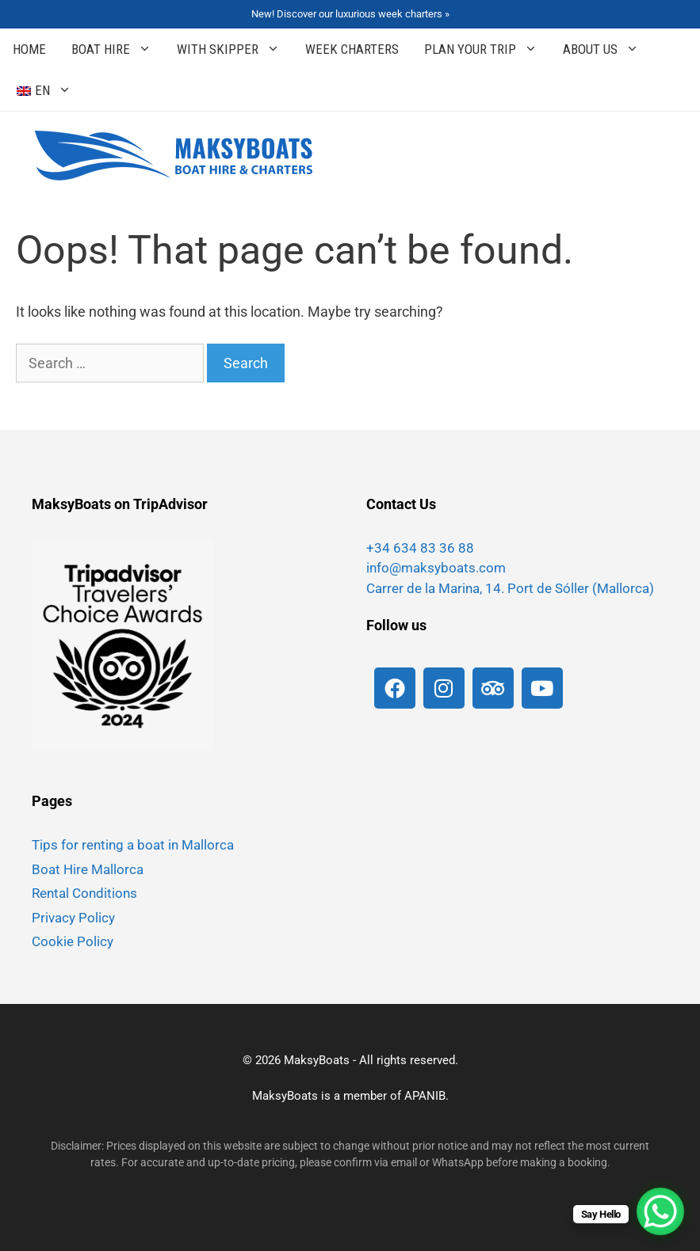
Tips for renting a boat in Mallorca (133, 845)
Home (29, 49)
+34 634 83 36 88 (420, 548)
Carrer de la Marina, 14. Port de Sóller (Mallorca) (510, 588)
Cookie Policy (72, 941)
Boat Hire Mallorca (87, 869)
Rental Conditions (84, 893)
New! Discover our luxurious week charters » (350, 14)
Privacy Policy (73, 918)
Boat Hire (117, 49)
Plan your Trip (487, 49)
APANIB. (426, 1096)
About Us (607, 49)
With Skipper (235, 49)
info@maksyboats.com (436, 568)
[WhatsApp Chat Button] (660, 1211)
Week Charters (352, 49)
